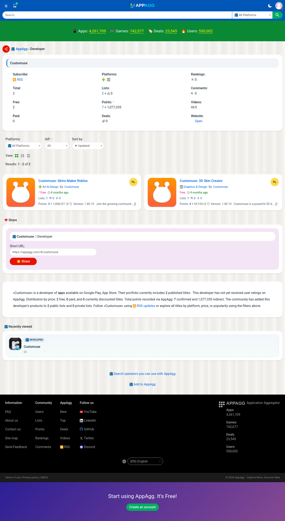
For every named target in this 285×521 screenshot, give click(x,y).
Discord (87, 447)
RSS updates (144, 306)
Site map (11, 438)
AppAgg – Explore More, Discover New (257, 477)
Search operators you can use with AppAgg (143, 374)
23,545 (171, 31)
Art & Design (48, 186)
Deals (64, 429)
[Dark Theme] (269, 5)
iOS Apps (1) (108, 80)
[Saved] (15, 5)
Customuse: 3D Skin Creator (201, 181)
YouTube (88, 412)
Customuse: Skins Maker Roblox (63, 181)
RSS (18, 80)
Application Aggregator (263, 403)
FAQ (8, 412)
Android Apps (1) (103, 80)
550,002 (206, 31)
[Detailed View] (22, 155)
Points (39, 429)
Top (63, 420)
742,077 (137, 31)
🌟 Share (23, 261)
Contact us (13, 429)
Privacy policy (30, 477)
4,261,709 (97, 31)
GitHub (87, 429)
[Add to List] (133, 182)
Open (196, 121)
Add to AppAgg (142, 384)
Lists (38, 420)
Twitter (87, 438)
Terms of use (13, 477)
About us (11, 420)
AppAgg (21, 49)
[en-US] (145, 461)
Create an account (142, 507)
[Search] (117, 15)
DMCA (44, 477)
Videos (65, 438)
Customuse (71, 186)
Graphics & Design (193, 186)
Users (39, 412)
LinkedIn (88, 420)
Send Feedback (16, 447)
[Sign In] (279, 5)
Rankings (42, 438)
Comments (43, 447)
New (63, 412)
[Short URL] (53, 252)
